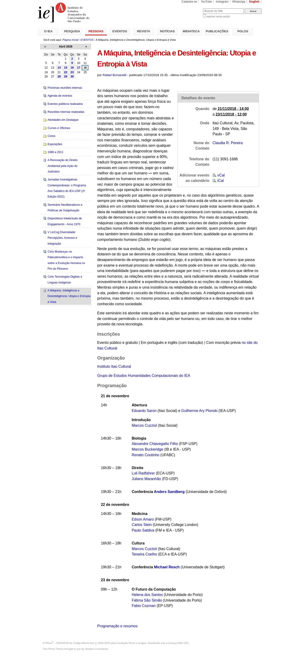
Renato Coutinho (145, 455)
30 (72, 76)
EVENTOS (119, 31)
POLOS (242, 31)
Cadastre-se (189, 1)
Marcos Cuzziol (144, 425)
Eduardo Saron (144, 411)
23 (72, 72)
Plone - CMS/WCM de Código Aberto (67, 643)
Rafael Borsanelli (114, 75)
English (254, 1)
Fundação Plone (125, 643)
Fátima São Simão (147, 600)
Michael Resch (167, 567)
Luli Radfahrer (144, 473)
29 (65, 76)
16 (72, 67)
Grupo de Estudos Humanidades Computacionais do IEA (143, 376)
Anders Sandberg (169, 492)
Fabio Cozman (144, 606)
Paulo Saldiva (143, 530)
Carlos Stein (142, 525)
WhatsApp (238, 1)
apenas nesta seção (218, 16)
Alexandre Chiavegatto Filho (155, 444)
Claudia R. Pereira (228, 143)
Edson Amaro (143, 519)
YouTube (206, 1)
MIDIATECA (191, 31)
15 (65, 67)
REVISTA (143, 31)
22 (65, 72)
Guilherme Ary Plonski (199, 411)
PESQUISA (72, 31)
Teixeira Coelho (144, 554)
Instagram (222, 1)
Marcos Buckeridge (147, 449)
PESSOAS (96, 31)
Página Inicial (70, 39)
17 (78, 67)
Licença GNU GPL (178, 643)
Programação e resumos (117, 626)
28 (59, 76)
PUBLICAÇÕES (217, 31)
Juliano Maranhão (146, 479)
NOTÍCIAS (167, 31)
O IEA (48, 31)
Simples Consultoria (96, 648)
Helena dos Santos (147, 595)
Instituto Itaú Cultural (114, 366)
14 (59, 67)
